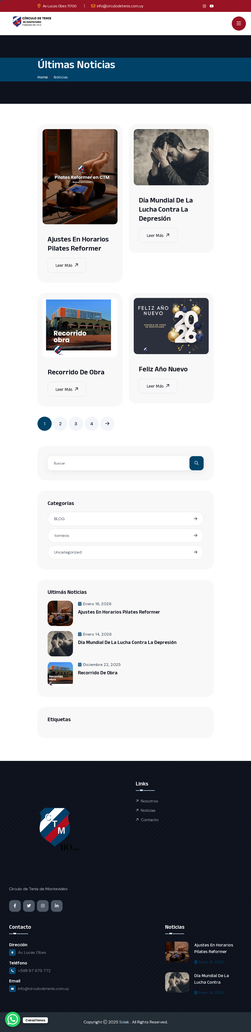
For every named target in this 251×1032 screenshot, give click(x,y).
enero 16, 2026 (94, 603)
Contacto (150, 819)
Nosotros (149, 801)
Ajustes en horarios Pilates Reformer (119, 612)
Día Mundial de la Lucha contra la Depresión (166, 209)
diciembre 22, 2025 (99, 664)
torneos (61, 535)
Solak (124, 1022)
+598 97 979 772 (34, 970)
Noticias (148, 810)
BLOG (59, 518)
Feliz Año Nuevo (163, 369)
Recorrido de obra (76, 372)
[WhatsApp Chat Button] (12, 1019)
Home (42, 77)
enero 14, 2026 (95, 634)
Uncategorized (68, 552)
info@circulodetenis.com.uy (120, 6)
